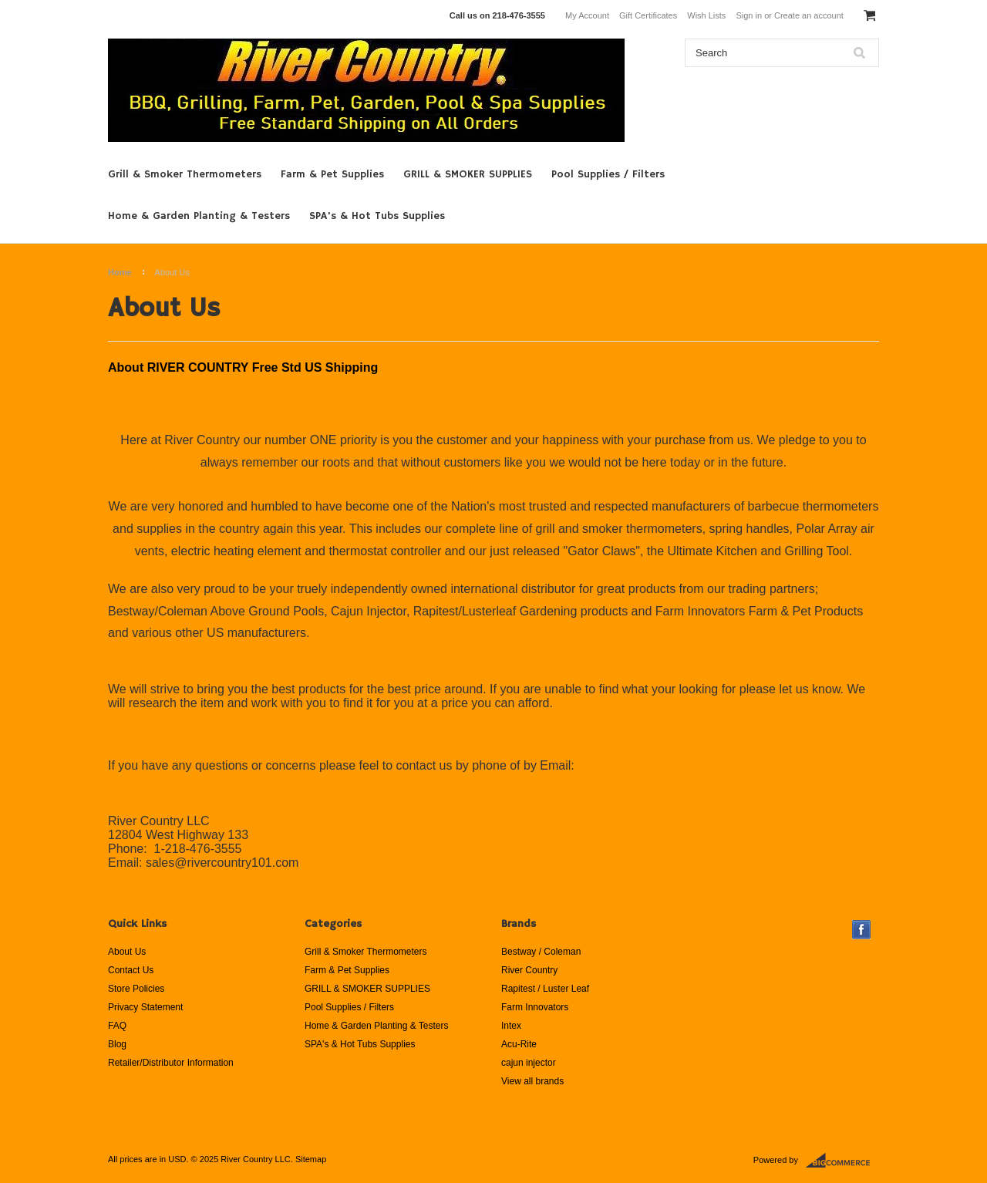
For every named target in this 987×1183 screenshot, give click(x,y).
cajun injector (528, 1062)
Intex (511, 1025)
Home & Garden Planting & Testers (199, 216)
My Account (587, 15)
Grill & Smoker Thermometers (184, 174)
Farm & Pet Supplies (332, 174)
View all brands (532, 1081)
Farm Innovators (534, 1007)
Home (120, 272)
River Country (529, 970)
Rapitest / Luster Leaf (545, 988)
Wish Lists (706, 15)
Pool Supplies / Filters (608, 174)
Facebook (861, 929)
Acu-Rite (519, 1044)
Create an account (809, 15)
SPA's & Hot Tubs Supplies (377, 216)
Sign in (749, 15)
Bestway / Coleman (541, 951)
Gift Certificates (648, 15)
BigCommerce (842, 1160)
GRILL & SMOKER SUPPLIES (467, 174)
